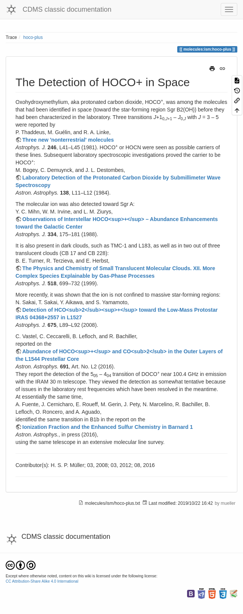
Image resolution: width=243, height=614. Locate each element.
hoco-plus (33, 37)
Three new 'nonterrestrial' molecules (68, 140)
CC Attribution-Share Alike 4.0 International (42, 581)
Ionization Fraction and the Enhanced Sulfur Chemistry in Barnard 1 (107, 427)
